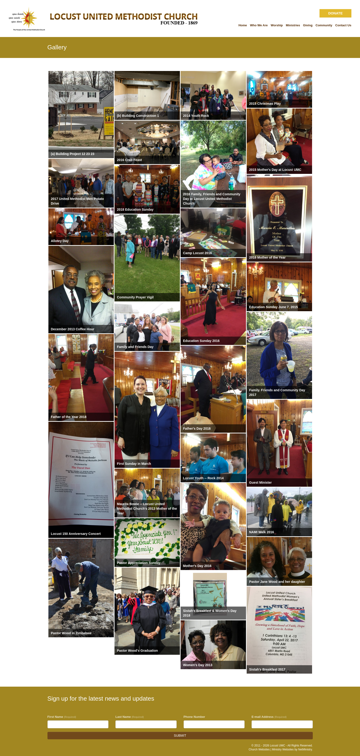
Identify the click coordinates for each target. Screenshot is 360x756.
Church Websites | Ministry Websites (271, 749)
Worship (277, 25)
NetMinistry (305, 749)
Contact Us (343, 25)
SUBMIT (180, 735)
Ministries (293, 25)
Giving (308, 25)
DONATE (335, 13)
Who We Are (259, 25)
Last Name (129, 717)
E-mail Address (269, 717)
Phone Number (194, 717)
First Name (61, 717)
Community (324, 25)
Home (243, 25)
